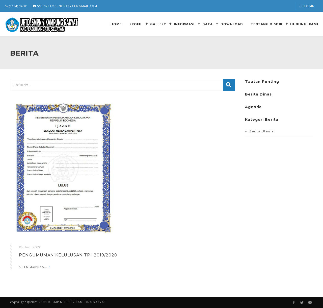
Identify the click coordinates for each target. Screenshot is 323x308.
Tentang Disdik (266, 24)
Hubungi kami (304, 24)
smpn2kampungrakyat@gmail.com (65, 6)
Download (232, 24)
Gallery (158, 24)
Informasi (184, 24)
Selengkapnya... (33, 267)
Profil (135, 24)
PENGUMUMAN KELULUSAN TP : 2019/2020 (68, 255)
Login (306, 6)
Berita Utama (261, 131)
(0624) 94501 (16, 6)
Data (207, 24)
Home (116, 24)
